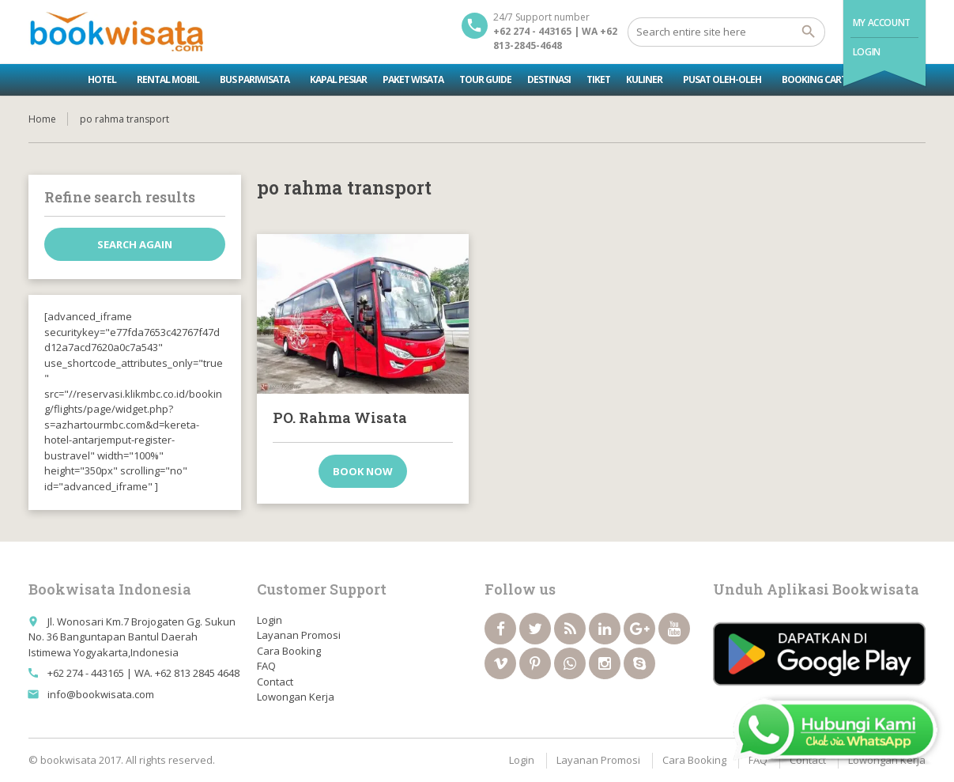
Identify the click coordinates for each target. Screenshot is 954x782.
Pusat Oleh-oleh (722, 79)
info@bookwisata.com (100, 694)
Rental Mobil (168, 79)
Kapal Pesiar (338, 79)
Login (866, 52)
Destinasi (549, 79)
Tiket (598, 79)
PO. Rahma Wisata (340, 417)
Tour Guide (485, 79)
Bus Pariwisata (254, 79)
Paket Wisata (413, 79)
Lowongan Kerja (295, 696)
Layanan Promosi (299, 635)
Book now (363, 471)
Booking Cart (814, 79)
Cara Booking (289, 651)
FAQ (266, 666)
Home (42, 119)
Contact (275, 681)
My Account (882, 22)
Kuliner (644, 79)
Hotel (102, 79)
